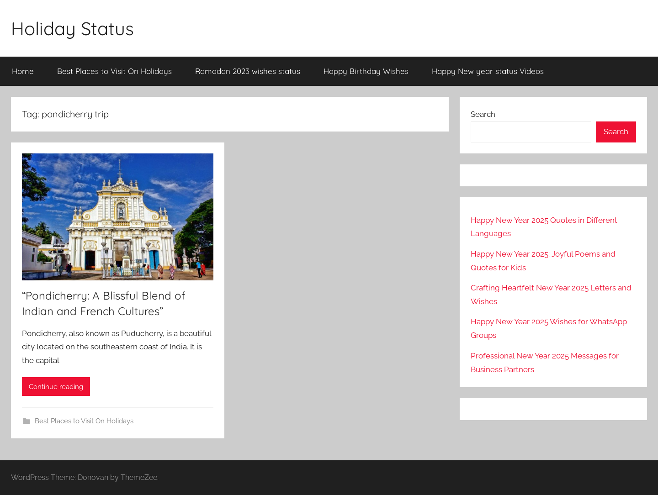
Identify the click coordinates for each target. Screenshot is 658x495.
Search (483, 114)
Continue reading (56, 387)
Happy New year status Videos (488, 71)
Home (23, 71)
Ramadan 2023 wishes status (247, 71)
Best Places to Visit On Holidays (114, 71)
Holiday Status (72, 28)
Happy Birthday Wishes (366, 71)
